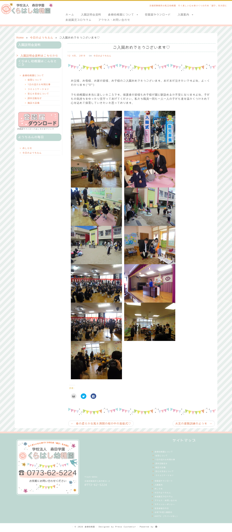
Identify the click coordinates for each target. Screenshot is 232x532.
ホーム (69, 14)
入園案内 (185, 14)
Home (20, 37)
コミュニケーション (38, 89)
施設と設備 (34, 103)
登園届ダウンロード (158, 14)
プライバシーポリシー (164, 504)
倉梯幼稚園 (90, 527)
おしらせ (27, 148)
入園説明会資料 (91, 14)
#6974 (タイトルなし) (166, 516)
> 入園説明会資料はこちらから (37, 55)
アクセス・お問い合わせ (114, 20)
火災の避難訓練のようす (193, 423)
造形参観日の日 (161, 508)
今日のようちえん (41, 37)
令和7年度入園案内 (163, 512)
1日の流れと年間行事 (39, 84)
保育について (35, 80)
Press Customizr (125, 527)
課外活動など (35, 98)
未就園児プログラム (78, 20)
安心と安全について (38, 94)
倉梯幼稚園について (123, 14)
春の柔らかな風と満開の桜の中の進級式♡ (101, 423)
